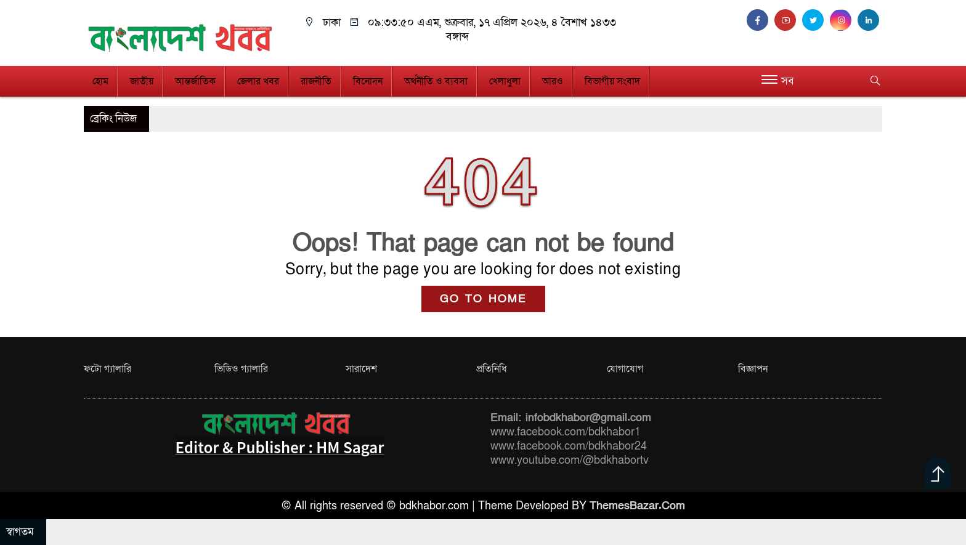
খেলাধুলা (505, 81)
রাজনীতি (316, 81)
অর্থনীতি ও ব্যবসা (436, 81)
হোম (100, 81)
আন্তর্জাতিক (195, 81)
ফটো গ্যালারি (107, 369)
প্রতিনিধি (491, 369)
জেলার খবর (258, 81)
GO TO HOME (483, 299)
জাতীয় (141, 81)
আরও (552, 81)
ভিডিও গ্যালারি (241, 369)
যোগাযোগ (625, 369)
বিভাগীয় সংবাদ (612, 81)
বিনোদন (368, 81)
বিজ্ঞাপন (753, 369)
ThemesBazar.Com (637, 506)
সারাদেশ (361, 369)
